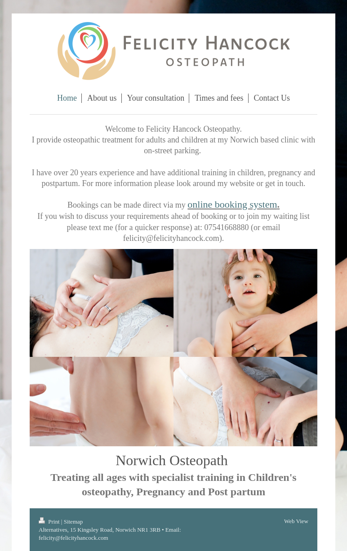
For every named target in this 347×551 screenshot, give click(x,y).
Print (50, 521)
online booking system (232, 204)
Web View (296, 521)
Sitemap (73, 521)
